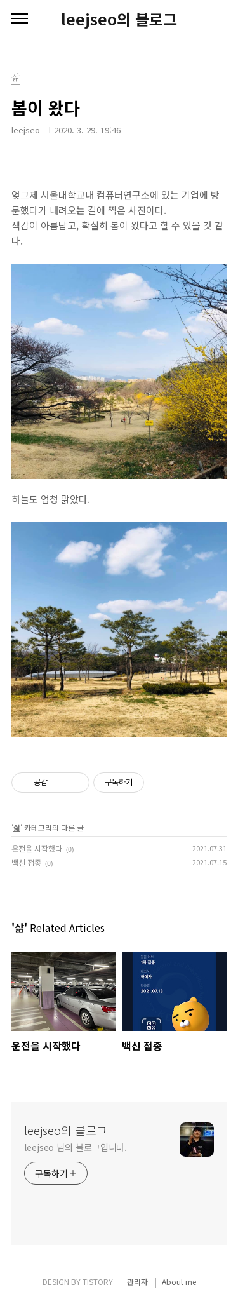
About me (179, 1281)
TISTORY (98, 1281)
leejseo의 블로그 (119, 19)
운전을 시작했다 (36, 848)
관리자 (137, 1281)
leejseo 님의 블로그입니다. (75, 1147)
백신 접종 (26, 862)
